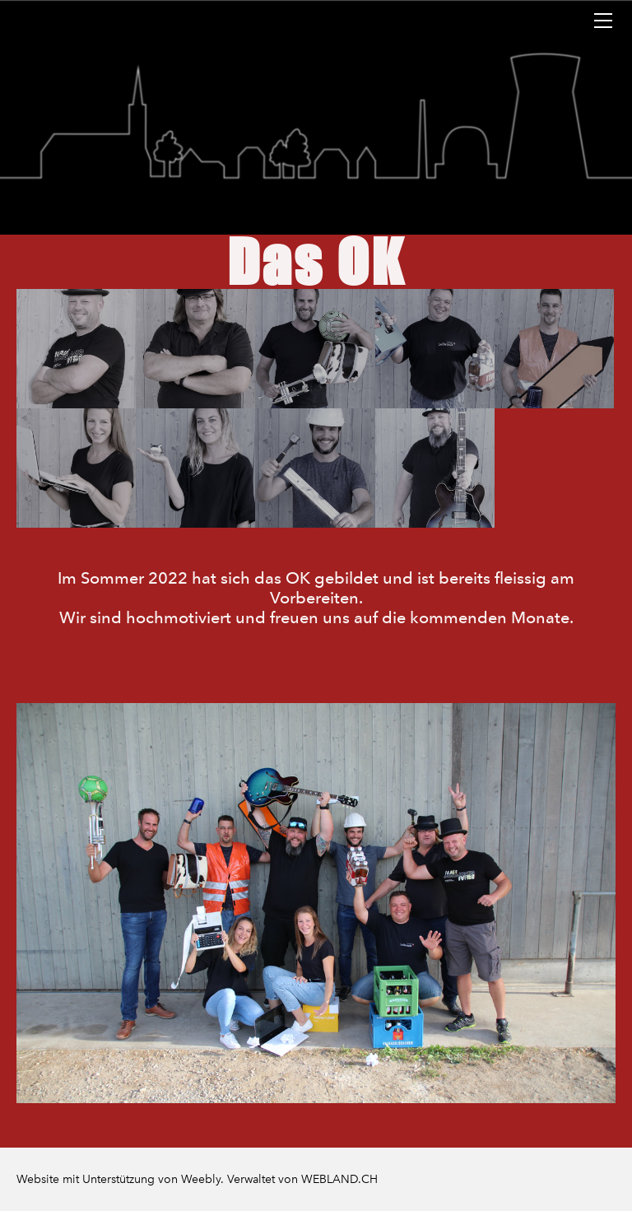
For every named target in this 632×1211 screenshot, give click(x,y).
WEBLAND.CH (339, 1179)
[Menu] (603, 20)
